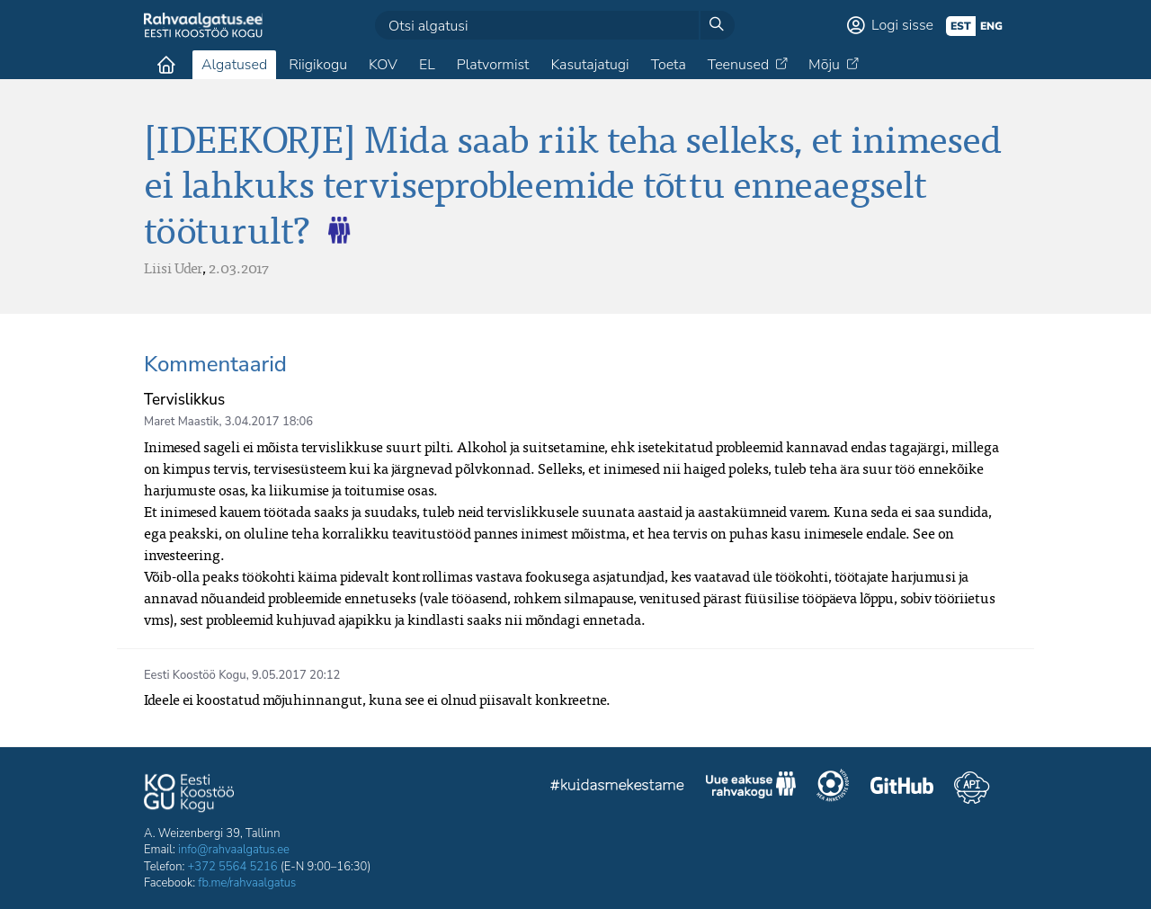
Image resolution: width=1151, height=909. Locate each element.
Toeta (668, 65)
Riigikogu (318, 65)
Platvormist (493, 65)
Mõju (824, 65)
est (960, 26)
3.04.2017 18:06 (269, 422)
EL (427, 65)
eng (991, 26)
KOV (383, 65)
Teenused (738, 65)
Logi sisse (902, 25)
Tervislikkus (184, 399)
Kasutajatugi (589, 65)
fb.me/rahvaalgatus (247, 883)
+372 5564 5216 (233, 867)
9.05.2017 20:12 (296, 675)
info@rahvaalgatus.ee (234, 850)
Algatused (234, 65)
